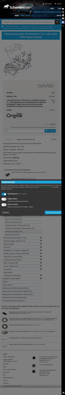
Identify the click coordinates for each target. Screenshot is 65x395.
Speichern (6, 212)
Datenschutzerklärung (45, 187)
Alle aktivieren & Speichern (54, 212)
